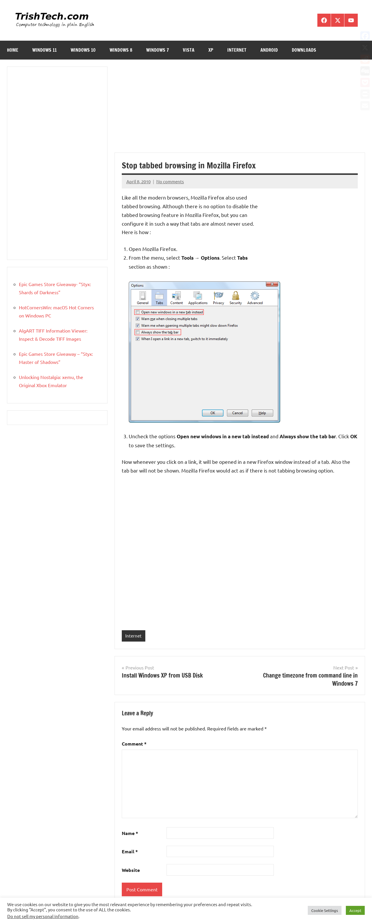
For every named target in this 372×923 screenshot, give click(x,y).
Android (269, 50)
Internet (236, 50)
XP (210, 50)
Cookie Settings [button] (324, 910)
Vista (188, 50)
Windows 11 (44, 50)
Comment (134, 744)
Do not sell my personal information (42, 916)
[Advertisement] (240, 109)
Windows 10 (83, 50)
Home (12, 50)
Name (130, 833)
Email (130, 851)
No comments (170, 181)
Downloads (304, 50)
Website (131, 870)
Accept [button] (355, 910)
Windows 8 (121, 50)
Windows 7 (157, 50)
